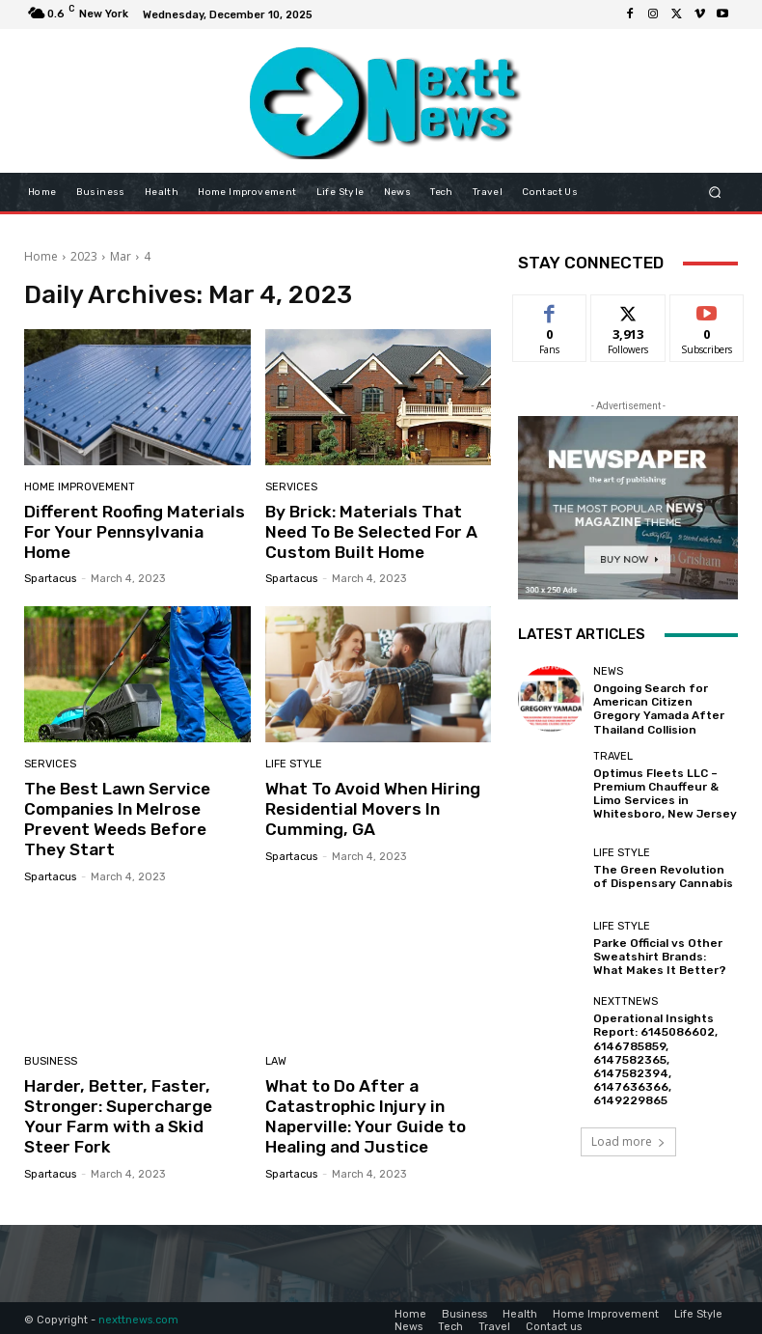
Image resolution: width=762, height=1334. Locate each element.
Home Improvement (79, 487)
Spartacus (50, 558)
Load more (628, 1127)
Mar (120, 256)
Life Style (293, 763)
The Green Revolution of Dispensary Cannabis (659, 868)
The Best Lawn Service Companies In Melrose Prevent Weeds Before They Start (136, 817)
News (608, 671)
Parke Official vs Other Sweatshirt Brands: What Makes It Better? (662, 948)
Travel (613, 752)
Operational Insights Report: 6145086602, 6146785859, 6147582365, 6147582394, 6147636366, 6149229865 (651, 1048)
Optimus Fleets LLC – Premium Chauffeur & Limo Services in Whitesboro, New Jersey (659, 788)
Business (50, 1058)
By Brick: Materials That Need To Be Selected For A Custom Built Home (369, 531)
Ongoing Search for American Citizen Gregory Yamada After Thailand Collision (663, 707)
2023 (83, 256)
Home (41, 256)
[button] (715, 191)
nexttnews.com (138, 1315)
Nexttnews (625, 993)
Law (275, 1058)
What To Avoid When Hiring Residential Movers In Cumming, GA (369, 807)
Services (291, 487)
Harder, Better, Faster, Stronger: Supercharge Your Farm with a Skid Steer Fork (136, 1102)
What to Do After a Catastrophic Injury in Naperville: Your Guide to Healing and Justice (361, 1112)
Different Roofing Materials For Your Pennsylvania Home (137, 521)
